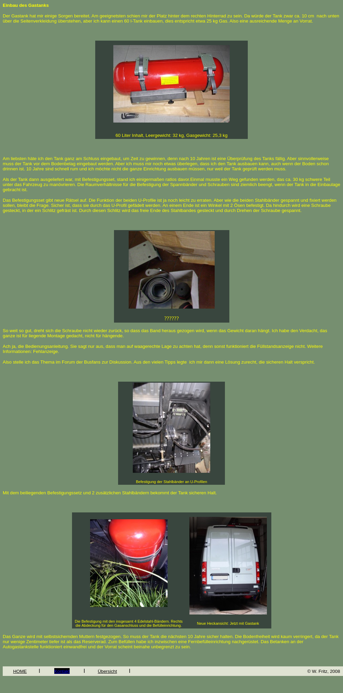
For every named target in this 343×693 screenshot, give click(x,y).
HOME (20, 671)
